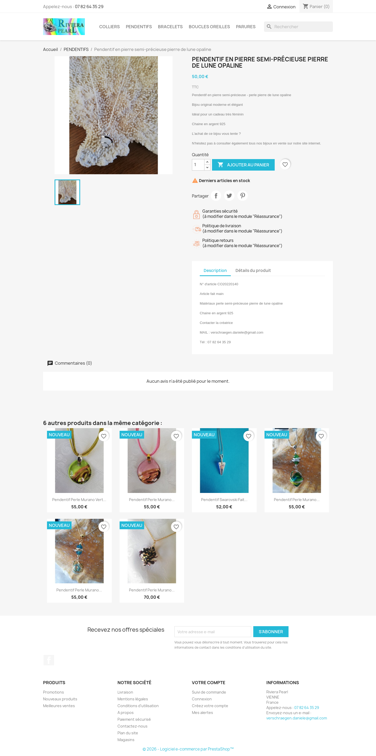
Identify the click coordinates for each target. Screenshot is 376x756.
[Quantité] (198, 165)
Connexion (202, 698)
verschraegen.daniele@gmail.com (296, 718)
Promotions (53, 692)
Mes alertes (202, 712)
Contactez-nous (133, 726)
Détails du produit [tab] (253, 270)
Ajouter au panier (243, 164)
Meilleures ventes (59, 705)
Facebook (49, 660)
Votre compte (208, 682)
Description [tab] (215, 270)
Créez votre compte (210, 705)
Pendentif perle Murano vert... (79, 499)
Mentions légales (133, 698)
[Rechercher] (298, 26)
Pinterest (242, 195)
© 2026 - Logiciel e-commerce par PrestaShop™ (188, 749)
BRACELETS (170, 27)
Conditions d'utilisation (138, 705)
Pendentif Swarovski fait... (224, 499)
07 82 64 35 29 (89, 6)
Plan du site (128, 732)
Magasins (126, 739)
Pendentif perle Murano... (152, 499)
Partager (216, 195)
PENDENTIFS (139, 27)
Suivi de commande (209, 692)
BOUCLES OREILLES (209, 27)
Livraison (125, 692)
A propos (126, 712)
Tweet (229, 195)
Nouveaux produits (60, 698)
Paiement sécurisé (134, 719)
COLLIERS (109, 27)
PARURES (246, 27)
